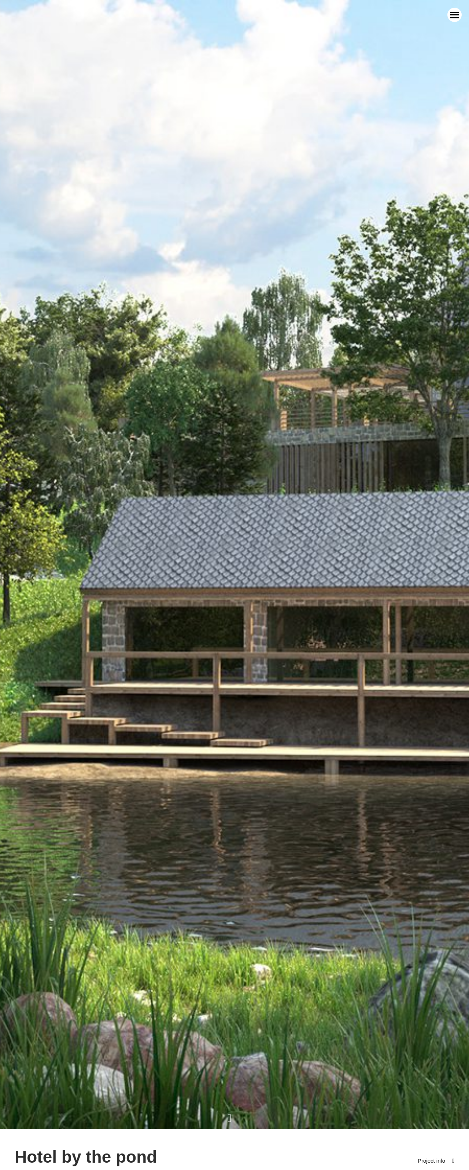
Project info (430, 1152)
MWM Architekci (39, 19)
